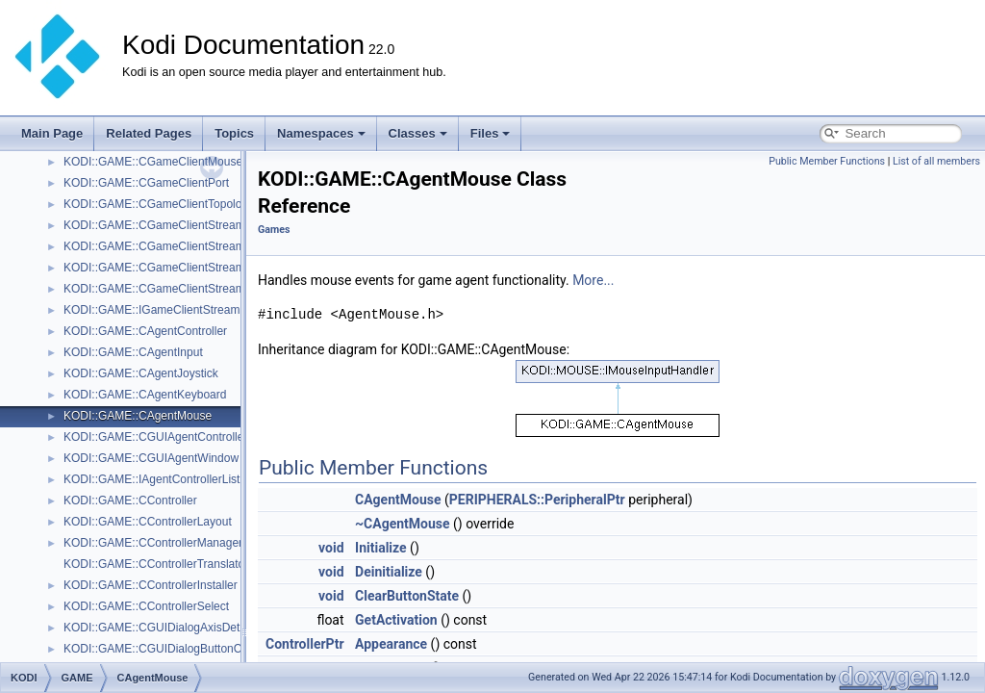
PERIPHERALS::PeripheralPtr (537, 499)
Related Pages (148, 133)
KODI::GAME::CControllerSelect (146, 606)
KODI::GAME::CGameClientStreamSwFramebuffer (193, 267)
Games (274, 229)
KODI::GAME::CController (130, 500)
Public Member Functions (827, 161)
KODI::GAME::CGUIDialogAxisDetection (166, 627)
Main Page (52, 133)
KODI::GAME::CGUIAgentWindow (151, 458)
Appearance (391, 644)
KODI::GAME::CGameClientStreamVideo (168, 288)
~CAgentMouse (402, 523)
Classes (418, 133)
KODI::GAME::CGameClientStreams (157, 246)
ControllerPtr (304, 644)
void (330, 547)
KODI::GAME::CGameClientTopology (158, 204)
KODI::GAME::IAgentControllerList (151, 479)
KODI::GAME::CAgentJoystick (140, 373)
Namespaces (321, 133)
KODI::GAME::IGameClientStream (151, 310)
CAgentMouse (398, 499)
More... (593, 280)
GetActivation (396, 620)
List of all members (936, 161)
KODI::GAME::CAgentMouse (137, 416)
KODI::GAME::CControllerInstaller (150, 585)
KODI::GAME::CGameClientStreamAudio (168, 225)
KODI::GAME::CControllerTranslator (155, 564)
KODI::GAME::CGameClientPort (146, 183)
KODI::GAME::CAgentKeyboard (144, 394)
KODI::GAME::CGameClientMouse (152, 161)
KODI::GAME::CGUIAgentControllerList (164, 437)
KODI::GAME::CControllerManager (152, 543)
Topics (234, 133)
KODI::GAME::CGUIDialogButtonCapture (168, 648)
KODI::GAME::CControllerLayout (147, 521)
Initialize (381, 547)
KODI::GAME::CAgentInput (133, 352)
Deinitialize (388, 571)
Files (490, 133)
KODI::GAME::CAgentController (145, 331)
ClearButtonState (407, 595)
